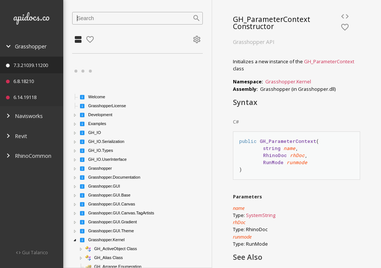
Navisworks (24, 115)
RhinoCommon (28, 155)
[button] (75, 115)
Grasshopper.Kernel (288, 81)
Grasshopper (26, 46)
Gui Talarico (34, 252)
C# (236, 121)
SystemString (260, 215)
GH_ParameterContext (329, 61)
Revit (16, 136)
